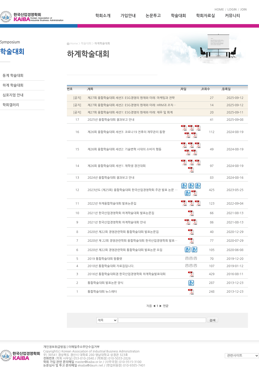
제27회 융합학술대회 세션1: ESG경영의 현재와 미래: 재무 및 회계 (130, 112)
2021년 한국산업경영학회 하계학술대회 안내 (117, 222)
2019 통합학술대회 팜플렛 (105, 258)
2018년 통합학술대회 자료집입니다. (111, 266)
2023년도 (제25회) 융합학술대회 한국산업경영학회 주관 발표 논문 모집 (134, 190)
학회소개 (102, 16)
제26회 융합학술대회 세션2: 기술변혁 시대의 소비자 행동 (124, 149)
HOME (219, 9)
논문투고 (153, 16)
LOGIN (232, 9)
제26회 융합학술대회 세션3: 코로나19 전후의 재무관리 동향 (126, 132)
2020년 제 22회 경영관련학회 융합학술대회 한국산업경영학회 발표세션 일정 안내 (140, 240)
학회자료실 (205, 16)
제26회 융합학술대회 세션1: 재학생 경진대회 (117, 165)
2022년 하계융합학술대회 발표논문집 (112, 203)
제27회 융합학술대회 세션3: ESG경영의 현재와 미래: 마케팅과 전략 (131, 97)
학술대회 (178, 16)
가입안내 (128, 16)
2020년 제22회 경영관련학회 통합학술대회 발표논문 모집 (125, 250)
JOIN (243, 9)
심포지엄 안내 (13, 95)
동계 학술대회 (13, 75)
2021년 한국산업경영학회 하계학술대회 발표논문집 (121, 213)
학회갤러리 (11, 105)
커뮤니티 (232, 16)
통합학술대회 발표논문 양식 (105, 282)
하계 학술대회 (13, 85)
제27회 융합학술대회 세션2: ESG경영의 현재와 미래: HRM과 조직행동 (133, 105)
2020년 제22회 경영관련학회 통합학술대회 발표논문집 (123, 231)
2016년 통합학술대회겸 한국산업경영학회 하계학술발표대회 (126, 274)
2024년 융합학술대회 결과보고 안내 (111, 177)
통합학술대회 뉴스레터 (102, 291)
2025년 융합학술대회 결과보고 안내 (111, 119)
